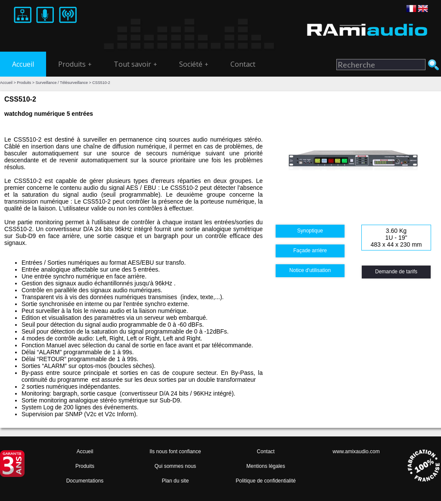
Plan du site (175, 481)
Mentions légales (265, 466)
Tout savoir (135, 64)
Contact (242, 64)
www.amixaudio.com (355, 451)
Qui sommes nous (175, 466)
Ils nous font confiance (175, 451)
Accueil (23, 64)
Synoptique (310, 231)
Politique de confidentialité (265, 481)
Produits (75, 64)
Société (193, 64)
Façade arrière (310, 250)
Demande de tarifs (396, 272)
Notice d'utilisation (310, 270)
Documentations (85, 481)
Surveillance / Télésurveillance (62, 82)
